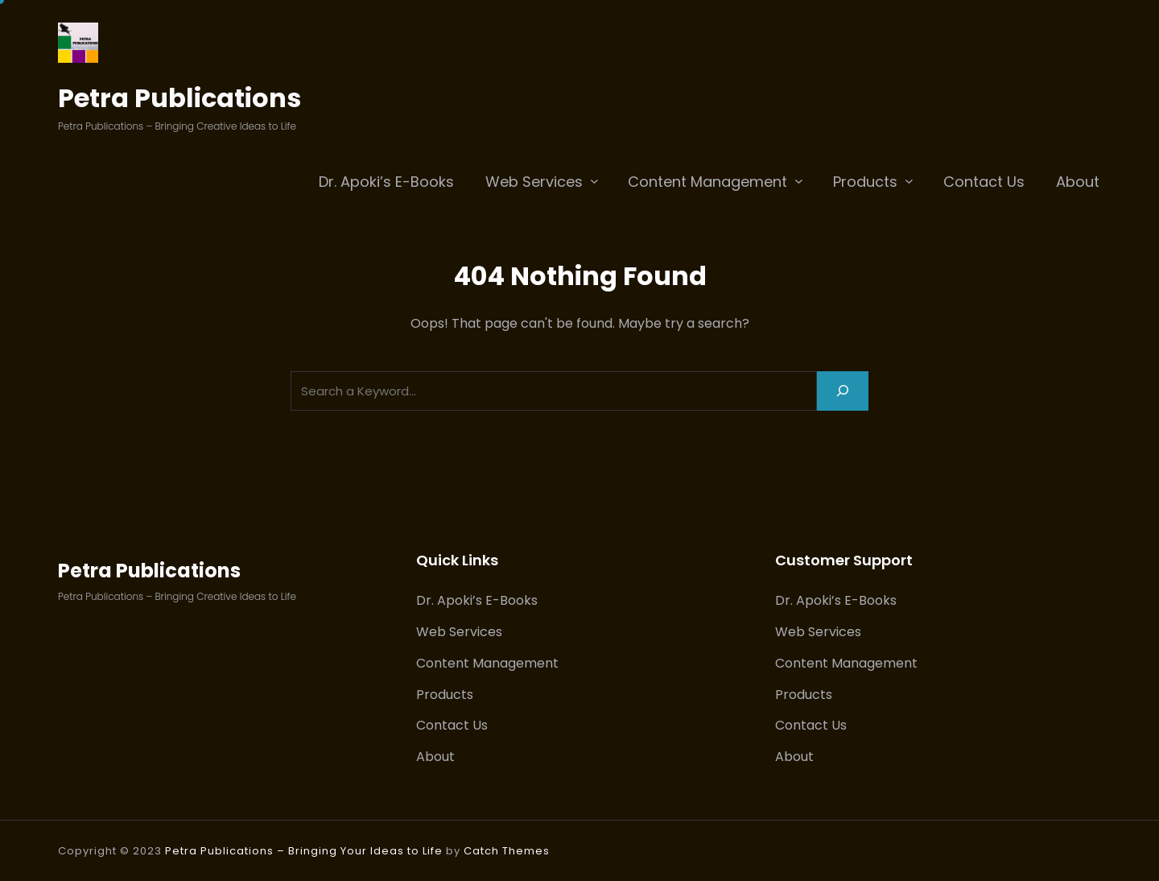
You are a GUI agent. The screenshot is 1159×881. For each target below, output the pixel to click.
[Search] (842, 391)
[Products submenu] (909, 180)
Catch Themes (507, 850)
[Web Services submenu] (594, 180)
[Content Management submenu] (798, 180)
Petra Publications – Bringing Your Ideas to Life (304, 850)
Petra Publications (179, 98)
